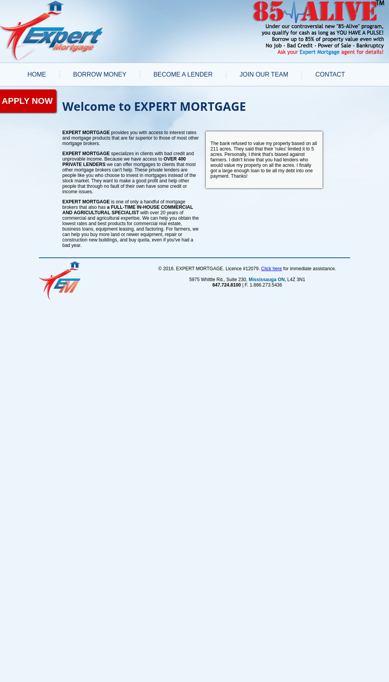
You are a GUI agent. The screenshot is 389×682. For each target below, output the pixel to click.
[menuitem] (37, 74)
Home (36, 74)
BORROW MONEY (99, 74)
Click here (271, 268)
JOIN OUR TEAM (264, 74)
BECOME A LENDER (182, 74)
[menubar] (186, 74)
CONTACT (330, 74)
